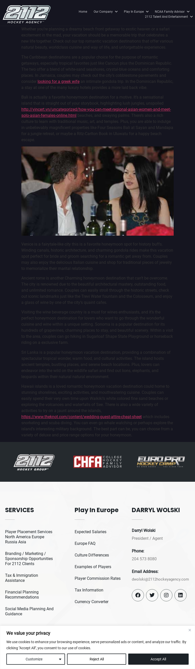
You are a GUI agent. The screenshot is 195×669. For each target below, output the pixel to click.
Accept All (158, 659)
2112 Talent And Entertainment (168, 16)
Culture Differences (92, 555)
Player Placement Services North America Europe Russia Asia (28, 536)
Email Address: (145, 571)
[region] (97, 647)
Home (83, 11)
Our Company (105, 11)
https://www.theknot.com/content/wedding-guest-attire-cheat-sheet (81, 416)
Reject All (97, 659)
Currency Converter (91, 601)
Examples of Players (93, 566)
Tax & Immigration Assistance (21, 578)
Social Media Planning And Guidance (29, 611)
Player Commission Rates (98, 578)
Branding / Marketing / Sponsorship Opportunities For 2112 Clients (29, 558)
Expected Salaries (90, 531)
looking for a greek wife (58, 81)
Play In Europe (136, 11)
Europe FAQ (85, 543)
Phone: (138, 551)
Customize (34, 659)
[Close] (190, 630)
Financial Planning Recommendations (22, 595)
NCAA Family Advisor (172, 11)
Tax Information (89, 590)
